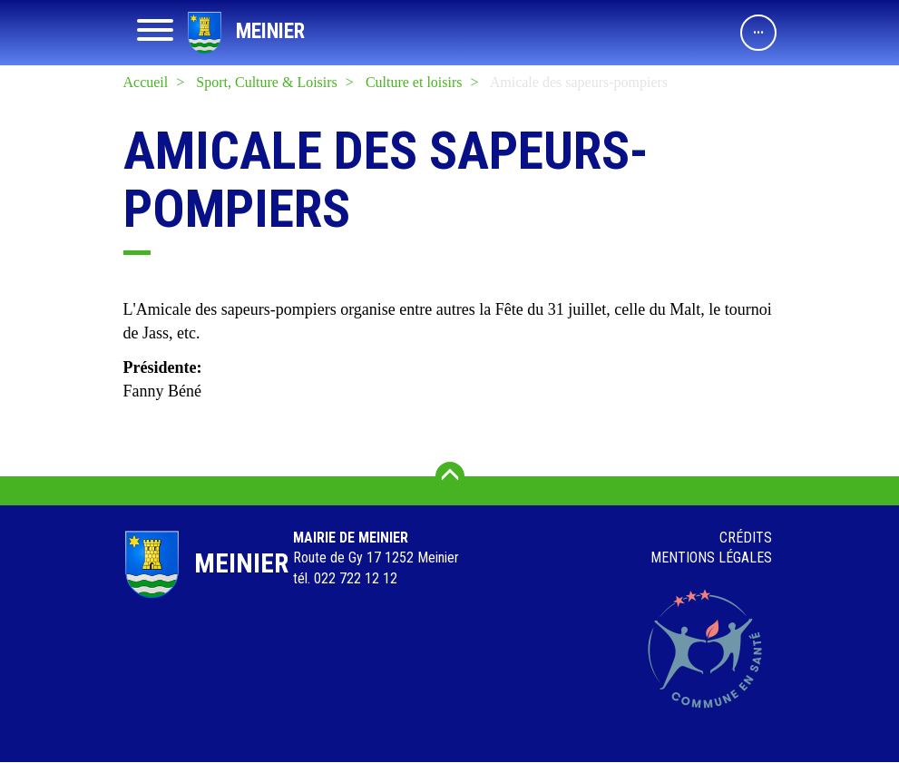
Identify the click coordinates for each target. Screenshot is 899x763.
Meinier (270, 31)
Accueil (146, 82)
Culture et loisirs (414, 82)
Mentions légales (711, 557)
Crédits (745, 537)
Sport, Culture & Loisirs (266, 82)
